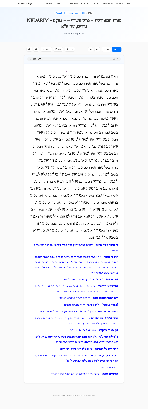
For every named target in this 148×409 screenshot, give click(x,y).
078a (90, 13)
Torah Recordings (23, 3)
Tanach (49, 3)
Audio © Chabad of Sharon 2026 (64, 395)
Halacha (85, 3)
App (58, 49)
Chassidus (73, 3)
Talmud (60, 3)
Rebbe (96, 3)
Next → (117, 49)
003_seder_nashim (71, 13)
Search (129, 3)
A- (91, 49)
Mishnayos (108, 3)
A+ (97, 49)
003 (83, 13)
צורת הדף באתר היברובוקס (74, 71)
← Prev (106, 49)
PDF (69, 49)
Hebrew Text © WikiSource (86, 395)
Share (46, 49)
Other (119, 3)
